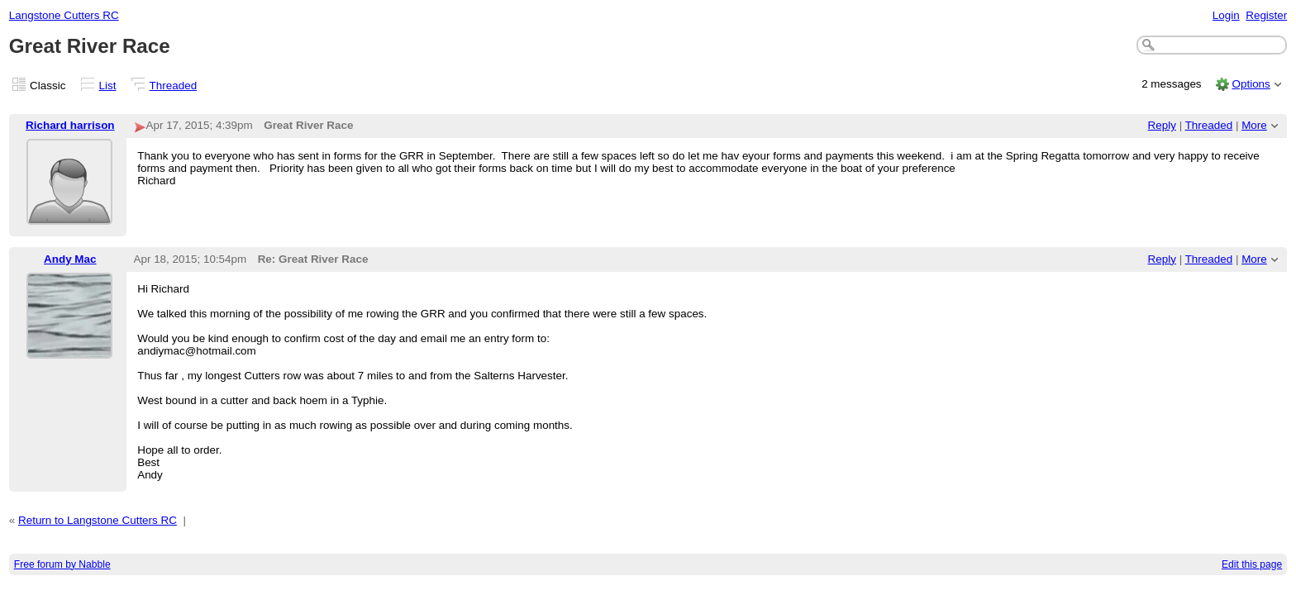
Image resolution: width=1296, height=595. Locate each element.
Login (1226, 15)
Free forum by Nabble (62, 564)
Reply (1162, 125)
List (108, 85)
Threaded (174, 85)
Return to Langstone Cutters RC (97, 520)
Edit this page (1252, 564)
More (1254, 125)
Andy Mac (70, 259)
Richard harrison (70, 125)
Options (1251, 84)
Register (1266, 15)
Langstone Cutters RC (64, 15)
